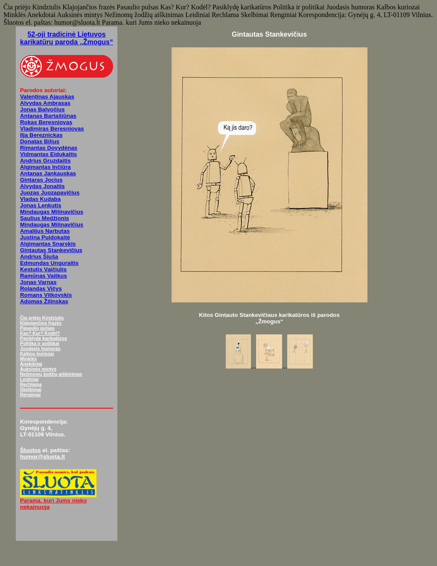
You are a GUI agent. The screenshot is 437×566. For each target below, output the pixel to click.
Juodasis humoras (40, 348)
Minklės (28, 358)
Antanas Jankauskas (48, 173)
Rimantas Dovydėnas (48, 148)
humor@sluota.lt (42, 456)
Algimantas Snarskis (48, 244)
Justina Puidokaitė (45, 237)
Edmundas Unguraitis (49, 263)
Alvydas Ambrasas (45, 103)
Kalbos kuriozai (37, 353)
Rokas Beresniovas (46, 122)
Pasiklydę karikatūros (43, 338)
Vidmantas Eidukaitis (48, 154)
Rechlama (31, 384)
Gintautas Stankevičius (51, 250)
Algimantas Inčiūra (45, 167)
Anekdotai (31, 363)
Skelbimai (30, 389)
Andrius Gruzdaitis (45, 160)
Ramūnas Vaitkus (43, 276)
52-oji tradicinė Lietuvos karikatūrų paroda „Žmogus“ (66, 38)
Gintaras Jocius (41, 180)
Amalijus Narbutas (45, 231)
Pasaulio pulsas (37, 328)
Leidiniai (29, 379)
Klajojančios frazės (40, 322)
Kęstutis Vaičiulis (43, 269)
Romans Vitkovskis (46, 295)
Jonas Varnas (38, 282)
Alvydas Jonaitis (42, 186)
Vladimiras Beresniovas (52, 128)
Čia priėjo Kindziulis (42, 317)
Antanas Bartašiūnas (48, 116)
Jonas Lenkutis (40, 205)
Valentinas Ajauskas (47, 96)
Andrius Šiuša (39, 256)
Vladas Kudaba (40, 199)
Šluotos (30, 450)
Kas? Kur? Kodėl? (40, 333)
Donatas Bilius (39, 141)
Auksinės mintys (38, 369)
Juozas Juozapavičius (49, 192)
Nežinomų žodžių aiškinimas (51, 374)
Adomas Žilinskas (44, 301)
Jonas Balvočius (42, 109)
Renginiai (30, 394)
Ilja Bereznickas (41, 135)
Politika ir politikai (39, 343)
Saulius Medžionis (44, 218)
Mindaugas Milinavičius (51, 212)
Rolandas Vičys (41, 288)
